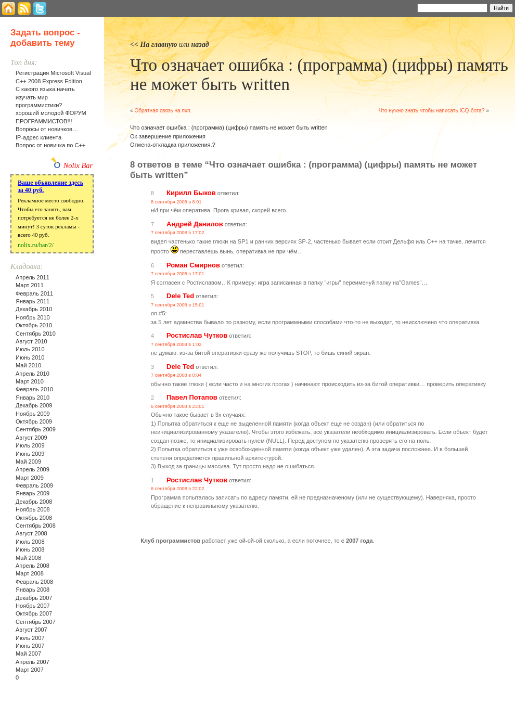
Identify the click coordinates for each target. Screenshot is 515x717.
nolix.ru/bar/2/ (36, 245)
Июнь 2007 (30, 646)
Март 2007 (30, 670)
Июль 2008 (30, 542)
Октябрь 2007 (34, 613)
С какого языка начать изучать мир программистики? (45, 97)
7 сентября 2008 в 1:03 (176, 344)
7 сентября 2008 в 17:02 (177, 232)
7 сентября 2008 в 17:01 (177, 273)
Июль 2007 (30, 638)
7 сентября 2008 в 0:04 (176, 375)
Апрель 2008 (32, 565)
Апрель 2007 (32, 662)
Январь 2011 (32, 301)
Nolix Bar (78, 165)
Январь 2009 (32, 493)
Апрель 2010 (32, 373)
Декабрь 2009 (34, 405)
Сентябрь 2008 (36, 525)
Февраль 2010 (34, 389)
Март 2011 (30, 285)
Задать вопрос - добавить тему (45, 38)
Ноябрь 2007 (33, 606)
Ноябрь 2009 (33, 414)
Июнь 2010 (30, 357)
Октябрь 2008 (34, 518)
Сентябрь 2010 (36, 333)
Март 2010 (30, 381)
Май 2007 (28, 653)
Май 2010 (28, 365)
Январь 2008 (32, 589)
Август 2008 (31, 533)
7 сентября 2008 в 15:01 (177, 305)
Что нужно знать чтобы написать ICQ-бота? (432, 110)
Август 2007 (31, 629)
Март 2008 (30, 573)
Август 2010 (31, 341)
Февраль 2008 (34, 582)
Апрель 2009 (32, 469)
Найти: (403, 7)
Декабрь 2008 (34, 501)
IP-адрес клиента (38, 137)
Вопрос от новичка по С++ (50, 145)
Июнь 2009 (30, 454)
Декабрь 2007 (34, 598)
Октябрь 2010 (34, 325)
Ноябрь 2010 (33, 317)
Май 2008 (28, 558)
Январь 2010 (32, 397)
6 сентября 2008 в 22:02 (177, 488)
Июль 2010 (30, 349)
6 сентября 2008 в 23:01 (177, 406)
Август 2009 (31, 437)
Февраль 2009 (34, 485)
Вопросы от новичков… (47, 129)
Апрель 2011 (32, 277)
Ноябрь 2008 (33, 509)
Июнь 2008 (30, 549)
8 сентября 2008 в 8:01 (176, 201)
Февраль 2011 (34, 293)
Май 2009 (28, 461)
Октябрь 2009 (34, 421)
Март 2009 (30, 478)
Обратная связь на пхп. (162, 110)
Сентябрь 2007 (36, 622)
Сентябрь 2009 (36, 429)
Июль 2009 (30, 445)
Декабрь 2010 (34, 309)
